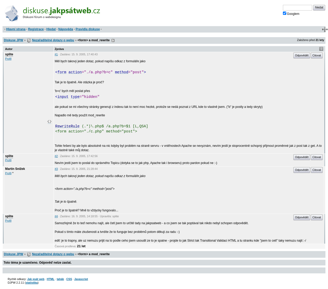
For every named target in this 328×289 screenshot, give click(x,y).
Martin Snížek (15, 169)
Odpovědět (302, 55)
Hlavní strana (15, 29)
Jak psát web (35, 279)
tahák (60, 279)
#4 (56, 216)
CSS (69, 279)
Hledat (51, 29)
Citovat (316, 55)
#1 (56, 54)
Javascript (81, 279)
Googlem (291, 14)
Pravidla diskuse (88, 29)
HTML (50, 279)
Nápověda (65, 29)
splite (9, 54)
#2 (56, 156)
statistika (32, 282)
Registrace (36, 29)
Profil (8, 58)
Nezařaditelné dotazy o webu (53, 40)
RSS (113, 40)
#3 (56, 168)
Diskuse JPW (13, 40)
